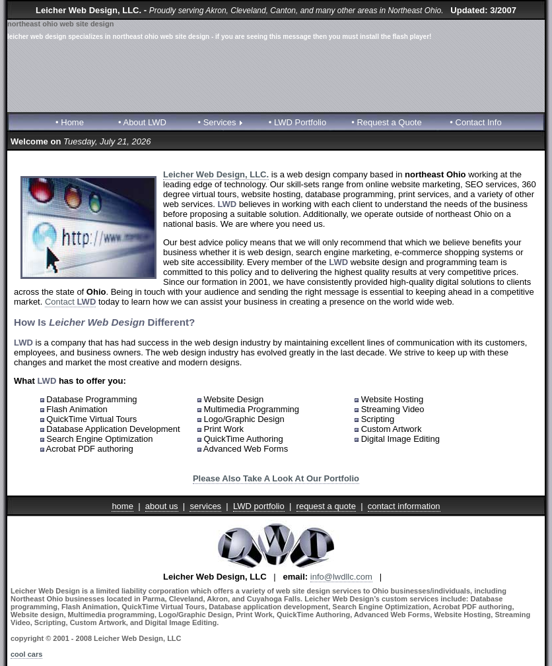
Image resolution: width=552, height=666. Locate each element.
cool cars (26, 654)
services (205, 506)
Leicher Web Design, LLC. (216, 174)
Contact (70, 302)
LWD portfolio (259, 506)
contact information (404, 506)
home (122, 506)
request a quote (326, 506)
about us (161, 506)
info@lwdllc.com (341, 577)
